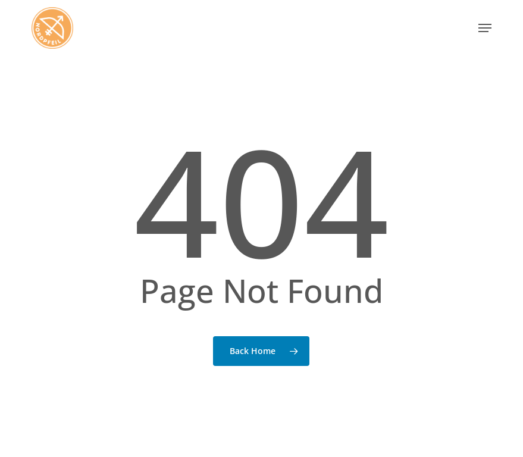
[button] (484, 28)
